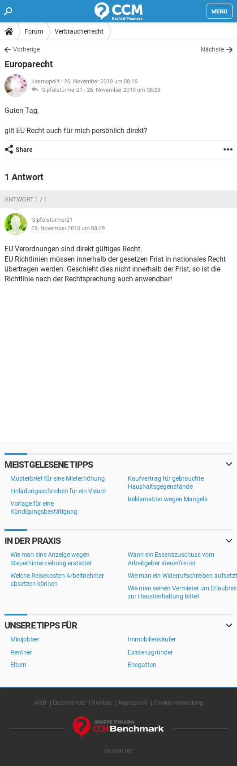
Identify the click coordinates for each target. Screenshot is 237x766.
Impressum (133, 702)
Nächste (212, 49)
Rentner (21, 652)
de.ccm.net (118, 750)
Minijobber (24, 639)
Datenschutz (69, 702)
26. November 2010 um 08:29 (123, 89)
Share (24, 149)
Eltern (18, 664)
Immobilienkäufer (152, 639)
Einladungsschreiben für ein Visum (58, 491)
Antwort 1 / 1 (25, 199)
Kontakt (102, 702)
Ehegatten (142, 664)
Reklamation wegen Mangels (167, 499)
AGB (40, 702)
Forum (34, 31)
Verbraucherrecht (79, 31)
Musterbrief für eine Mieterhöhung (57, 478)
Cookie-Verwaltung (178, 702)
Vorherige (26, 49)
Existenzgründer (150, 652)
